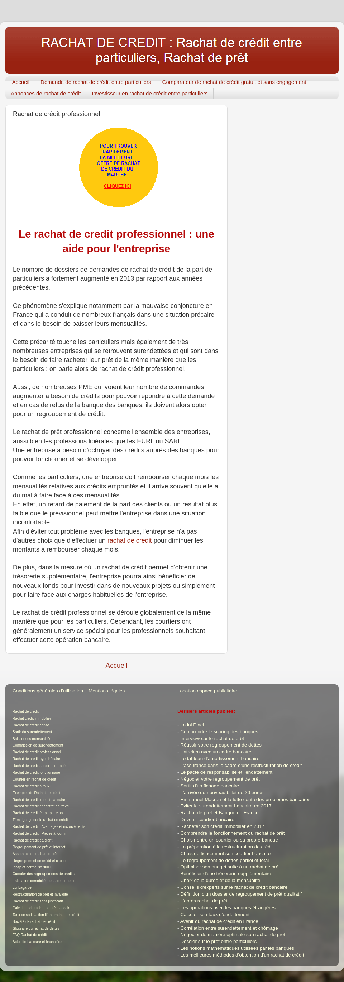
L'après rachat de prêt (203, 901)
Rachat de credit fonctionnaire (36, 772)
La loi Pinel (192, 725)
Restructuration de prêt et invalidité (40, 894)
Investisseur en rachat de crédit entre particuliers (150, 93)
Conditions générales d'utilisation (48, 690)
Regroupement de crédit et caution (40, 861)
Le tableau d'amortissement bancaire (219, 758)
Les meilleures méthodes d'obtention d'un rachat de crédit (242, 955)
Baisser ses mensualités (32, 739)
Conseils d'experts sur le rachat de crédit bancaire (233, 887)
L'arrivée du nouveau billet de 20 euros (221, 792)
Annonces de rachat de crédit (46, 93)
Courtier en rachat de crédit (34, 779)
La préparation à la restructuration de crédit (226, 846)
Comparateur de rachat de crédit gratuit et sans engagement (234, 82)
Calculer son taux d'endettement (214, 914)
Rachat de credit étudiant (32, 840)
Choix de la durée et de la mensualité (220, 880)
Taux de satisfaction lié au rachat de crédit (46, 915)
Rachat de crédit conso (31, 725)
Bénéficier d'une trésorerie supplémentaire (225, 873)
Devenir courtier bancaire (207, 819)
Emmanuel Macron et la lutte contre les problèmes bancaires (245, 799)
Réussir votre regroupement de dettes (221, 745)
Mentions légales (107, 690)
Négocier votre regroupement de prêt (219, 779)
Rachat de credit (26, 712)
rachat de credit (130, 540)
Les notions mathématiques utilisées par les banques (237, 948)
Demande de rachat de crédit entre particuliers (95, 82)
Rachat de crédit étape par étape (39, 813)
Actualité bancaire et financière (37, 942)
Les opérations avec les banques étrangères (228, 907)
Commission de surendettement (38, 745)
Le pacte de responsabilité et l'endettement (226, 772)
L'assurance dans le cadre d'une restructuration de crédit (241, 765)
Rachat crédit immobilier (32, 718)
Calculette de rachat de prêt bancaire (42, 908)
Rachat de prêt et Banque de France (219, 812)
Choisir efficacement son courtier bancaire (225, 853)
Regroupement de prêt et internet (39, 847)
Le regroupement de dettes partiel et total (224, 860)
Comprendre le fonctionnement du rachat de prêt (232, 833)
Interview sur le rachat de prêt (212, 738)
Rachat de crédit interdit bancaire (39, 800)
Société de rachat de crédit (34, 922)
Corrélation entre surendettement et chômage (229, 928)
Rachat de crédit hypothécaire (36, 759)
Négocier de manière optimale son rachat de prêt (232, 934)
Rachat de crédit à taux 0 (32, 786)
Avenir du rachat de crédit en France (219, 921)
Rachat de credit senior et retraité (39, 766)
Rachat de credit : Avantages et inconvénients (49, 827)
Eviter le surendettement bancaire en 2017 (225, 806)
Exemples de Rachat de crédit (36, 793)
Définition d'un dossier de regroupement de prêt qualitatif (241, 894)
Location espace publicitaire (207, 690)
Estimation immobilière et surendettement (45, 881)
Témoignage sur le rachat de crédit (40, 820)
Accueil (20, 82)
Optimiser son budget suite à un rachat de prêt (230, 866)
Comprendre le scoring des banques (219, 731)
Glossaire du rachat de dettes (36, 928)
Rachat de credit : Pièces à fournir (40, 833)
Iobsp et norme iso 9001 (32, 867)
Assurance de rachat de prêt (35, 854)
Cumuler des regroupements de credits (44, 874)
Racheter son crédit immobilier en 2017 (222, 826)
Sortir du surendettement (32, 732)
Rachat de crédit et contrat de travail (41, 806)
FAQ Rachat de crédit (30, 935)
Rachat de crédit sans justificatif (38, 901)
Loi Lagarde (22, 888)
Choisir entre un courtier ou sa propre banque (229, 840)
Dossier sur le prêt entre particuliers (218, 941)
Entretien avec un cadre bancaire (215, 751)
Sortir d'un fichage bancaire (209, 785)
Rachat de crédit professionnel (37, 752)
